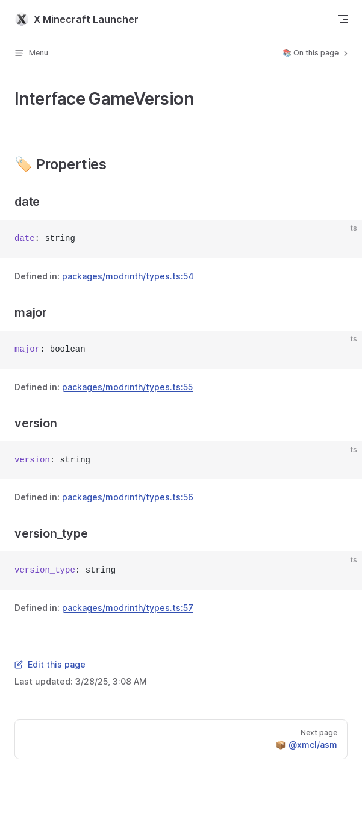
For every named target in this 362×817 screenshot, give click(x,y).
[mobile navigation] (342, 19)
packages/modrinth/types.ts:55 (127, 387)
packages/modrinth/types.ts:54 (128, 276)
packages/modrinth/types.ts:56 (127, 497)
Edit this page (50, 664)
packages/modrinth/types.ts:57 (127, 608)
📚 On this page (316, 53)
